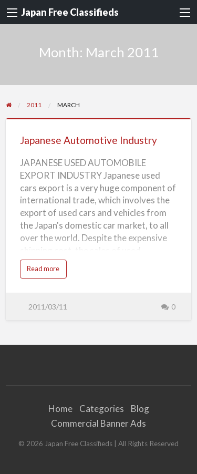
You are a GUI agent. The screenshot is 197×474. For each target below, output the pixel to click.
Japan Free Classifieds (70, 12)
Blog (140, 408)
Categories (101, 408)
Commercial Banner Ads (98, 423)
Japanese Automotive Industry (88, 140)
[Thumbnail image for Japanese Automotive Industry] (99, 118)
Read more (46, 271)
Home (60, 408)
